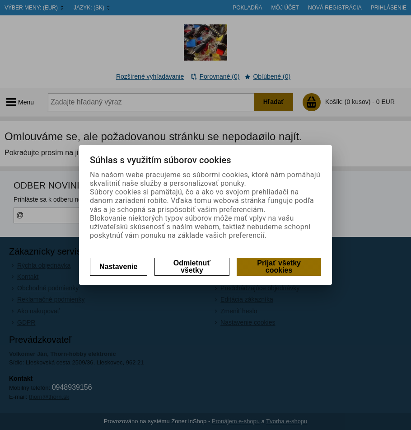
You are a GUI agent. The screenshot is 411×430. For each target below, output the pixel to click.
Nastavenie (118, 266)
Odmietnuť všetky (191, 266)
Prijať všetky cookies (279, 266)
